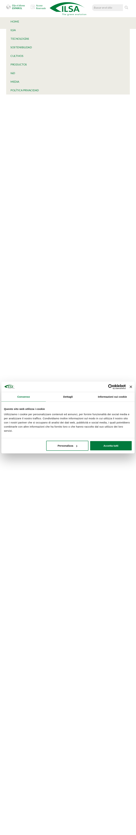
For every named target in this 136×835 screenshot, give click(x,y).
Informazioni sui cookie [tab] (112, 396)
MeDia (14, 81)
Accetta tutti (111, 445)
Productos (18, 64)
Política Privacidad (24, 90)
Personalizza (67, 445)
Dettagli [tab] (68, 396)
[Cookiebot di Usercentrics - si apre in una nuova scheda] (111, 386)
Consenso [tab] (23, 396)
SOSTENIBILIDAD (21, 47)
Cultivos (16, 55)
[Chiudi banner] (131, 386)
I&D (12, 73)
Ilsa (13, 30)
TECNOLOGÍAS (19, 38)
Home (14, 21)
